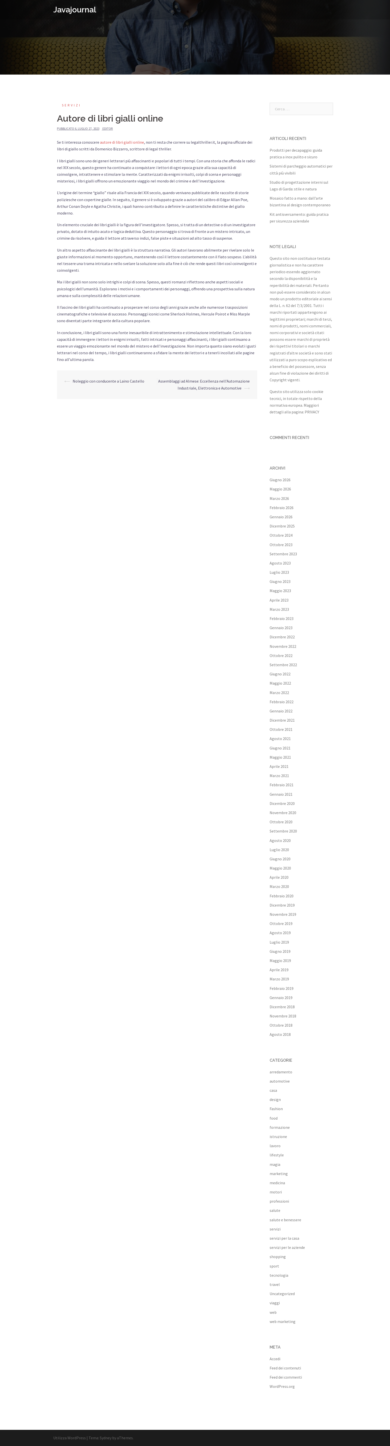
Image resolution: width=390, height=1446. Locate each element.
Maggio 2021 (280, 757)
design (275, 1099)
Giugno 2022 (280, 673)
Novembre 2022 (283, 646)
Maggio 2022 (280, 683)
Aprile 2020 (279, 877)
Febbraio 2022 (281, 701)
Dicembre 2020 (282, 803)
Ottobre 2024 (281, 535)
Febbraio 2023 (281, 618)
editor (107, 129)
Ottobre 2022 (281, 655)
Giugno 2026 (280, 479)
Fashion (276, 1108)
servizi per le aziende (287, 1247)
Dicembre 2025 (282, 526)
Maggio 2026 (280, 488)
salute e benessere (285, 1219)
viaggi (275, 1302)
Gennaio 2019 (281, 997)
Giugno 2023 (280, 581)
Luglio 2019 (279, 942)
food (274, 1118)
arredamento (281, 1071)
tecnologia (279, 1275)
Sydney (105, 1437)
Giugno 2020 (280, 858)
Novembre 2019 (283, 914)
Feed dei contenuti (285, 1367)
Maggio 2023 (280, 590)
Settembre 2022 (283, 664)
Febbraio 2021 (281, 784)
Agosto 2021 (280, 738)
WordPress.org (282, 1386)
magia (275, 1164)
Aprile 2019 (279, 969)
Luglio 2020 (279, 849)
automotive (280, 1081)
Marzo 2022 (279, 692)
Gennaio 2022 (281, 710)
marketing (279, 1173)
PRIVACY (312, 411)
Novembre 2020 (283, 812)
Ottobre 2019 (281, 923)
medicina (277, 1182)
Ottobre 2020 (281, 821)
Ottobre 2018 (281, 1025)
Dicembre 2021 (282, 720)
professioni (279, 1201)
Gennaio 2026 (281, 516)
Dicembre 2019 (282, 905)
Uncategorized (282, 1293)
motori (276, 1191)
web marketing (282, 1321)
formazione (280, 1127)
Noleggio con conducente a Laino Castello (108, 381)
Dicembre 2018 (282, 1006)
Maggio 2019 (280, 960)
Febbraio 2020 (281, 895)
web (273, 1312)
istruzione (278, 1136)
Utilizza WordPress (69, 1437)
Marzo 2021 (279, 775)
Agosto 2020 (280, 840)
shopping (278, 1256)
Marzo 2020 (279, 886)
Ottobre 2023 (281, 544)
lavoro (275, 1145)
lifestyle (277, 1154)
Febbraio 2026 (281, 507)
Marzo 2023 (279, 609)
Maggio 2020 (280, 868)
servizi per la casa (284, 1238)
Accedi (275, 1358)
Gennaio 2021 (281, 794)
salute (275, 1210)
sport (274, 1266)
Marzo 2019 (279, 978)
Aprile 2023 (279, 600)
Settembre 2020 (283, 831)
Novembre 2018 (283, 1015)
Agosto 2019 (280, 932)
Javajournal (74, 9)
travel (275, 1284)
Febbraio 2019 (281, 988)
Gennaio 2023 (281, 627)
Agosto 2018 (280, 1034)
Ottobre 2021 (281, 729)
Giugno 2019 (280, 951)
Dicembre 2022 (282, 636)
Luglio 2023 (279, 572)
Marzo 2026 (279, 498)
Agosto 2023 (280, 563)
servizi (71, 105)
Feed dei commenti (286, 1377)
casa (273, 1090)
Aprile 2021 (279, 766)
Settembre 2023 (283, 553)
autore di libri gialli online (122, 142)
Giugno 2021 (280, 747)
